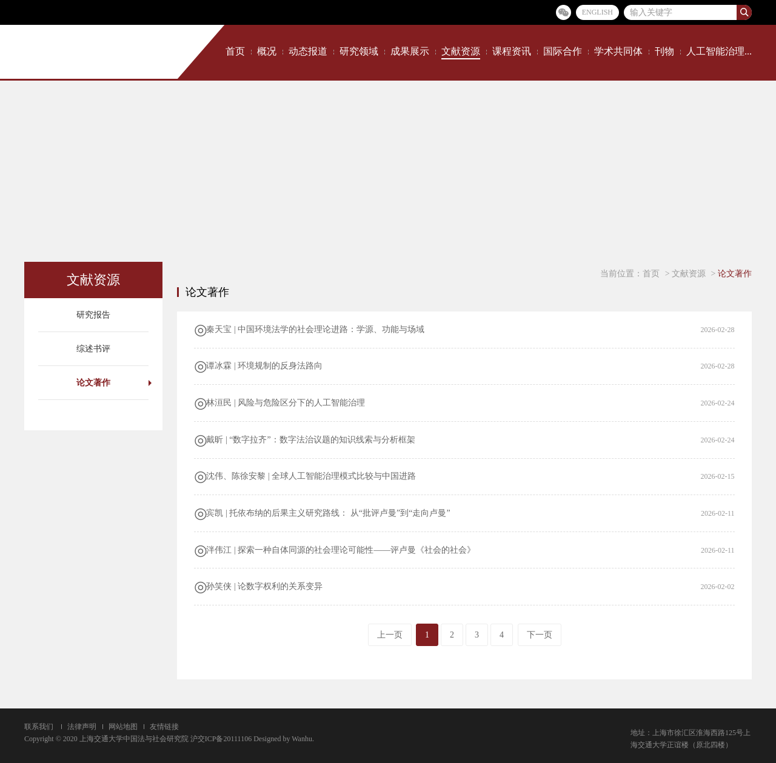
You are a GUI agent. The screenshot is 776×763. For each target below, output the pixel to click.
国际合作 (562, 51)
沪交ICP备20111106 (221, 739)
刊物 (664, 51)
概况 (266, 51)
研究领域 (359, 51)
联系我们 (38, 726)
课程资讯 (511, 51)
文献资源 (460, 51)
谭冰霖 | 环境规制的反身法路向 (264, 365)
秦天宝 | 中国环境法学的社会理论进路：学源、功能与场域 (315, 329)
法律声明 (81, 726)
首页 (235, 51)
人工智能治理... (719, 51)
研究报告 (93, 314)
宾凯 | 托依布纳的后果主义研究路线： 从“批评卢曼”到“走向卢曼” (328, 513)
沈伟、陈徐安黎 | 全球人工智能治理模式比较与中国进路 (311, 476)
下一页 (539, 634)
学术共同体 (618, 51)
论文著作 (93, 382)
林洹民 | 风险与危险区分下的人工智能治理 (285, 402)
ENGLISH (597, 12)
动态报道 (308, 51)
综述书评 (93, 348)
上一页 (390, 634)
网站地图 (123, 726)
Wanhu (302, 739)
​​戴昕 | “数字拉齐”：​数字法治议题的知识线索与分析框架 (310, 439)
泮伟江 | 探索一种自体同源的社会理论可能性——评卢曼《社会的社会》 (340, 550)
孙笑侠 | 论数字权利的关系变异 (264, 586)
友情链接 (164, 726)
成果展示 (409, 51)
